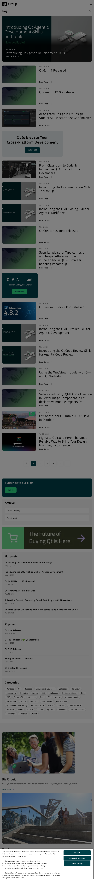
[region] (46, 864)
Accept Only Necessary (77, 858)
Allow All (77, 852)
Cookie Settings (77, 863)
